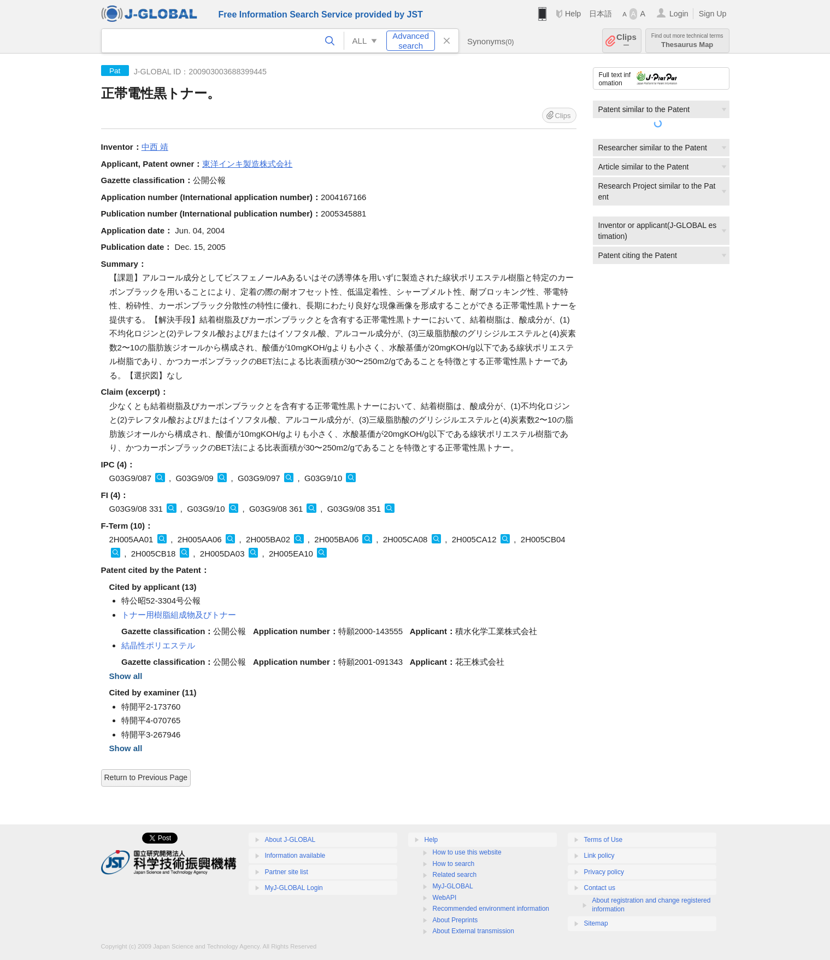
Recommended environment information (491, 908)
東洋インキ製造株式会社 (247, 163)
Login (678, 13)
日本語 (600, 13)
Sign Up (713, 13)
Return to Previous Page (146, 777)
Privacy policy (604, 872)
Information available (295, 855)
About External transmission (473, 931)
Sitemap (596, 923)
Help (573, 13)
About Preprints (455, 920)
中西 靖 (155, 146)
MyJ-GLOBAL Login (294, 888)
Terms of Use (603, 840)
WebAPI (445, 898)
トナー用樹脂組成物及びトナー (178, 614)
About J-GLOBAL (290, 840)
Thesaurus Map (687, 41)
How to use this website (467, 852)
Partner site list (286, 872)
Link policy (599, 855)
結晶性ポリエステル (158, 645)
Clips (626, 40)
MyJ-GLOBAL (453, 886)
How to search (454, 864)
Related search (455, 875)
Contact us (599, 888)
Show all (126, 676)
